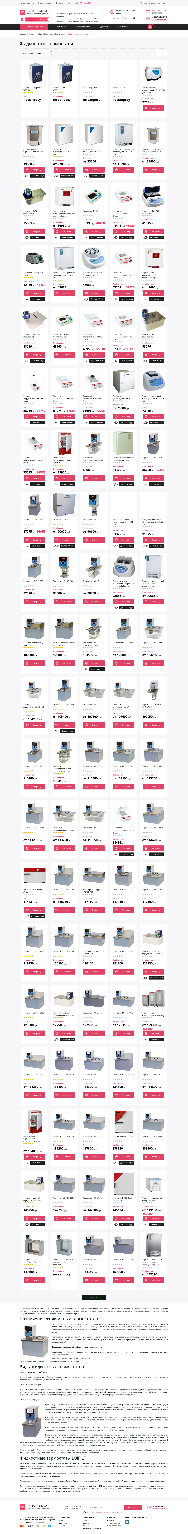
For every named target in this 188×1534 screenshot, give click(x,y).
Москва (144, 3)
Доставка (59, 3)
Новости (86, 1523)
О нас (61, 1521)
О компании (61, 26)
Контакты (123, 26)
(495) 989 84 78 (159, 17)
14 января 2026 (86, 3)
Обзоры (86, 1526)
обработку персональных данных (110, 1512)
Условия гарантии (27, 3)
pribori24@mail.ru (159, 10)
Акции (85, 1521)
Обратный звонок (159, 19)
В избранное (28, 96)
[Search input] (122, 18)
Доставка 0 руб (37, 176)
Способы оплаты (44, 3)
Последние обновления (92, 1528)
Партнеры (63, 1523)
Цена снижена (67, 237)
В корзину (156, 108)
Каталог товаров (35, 26)
